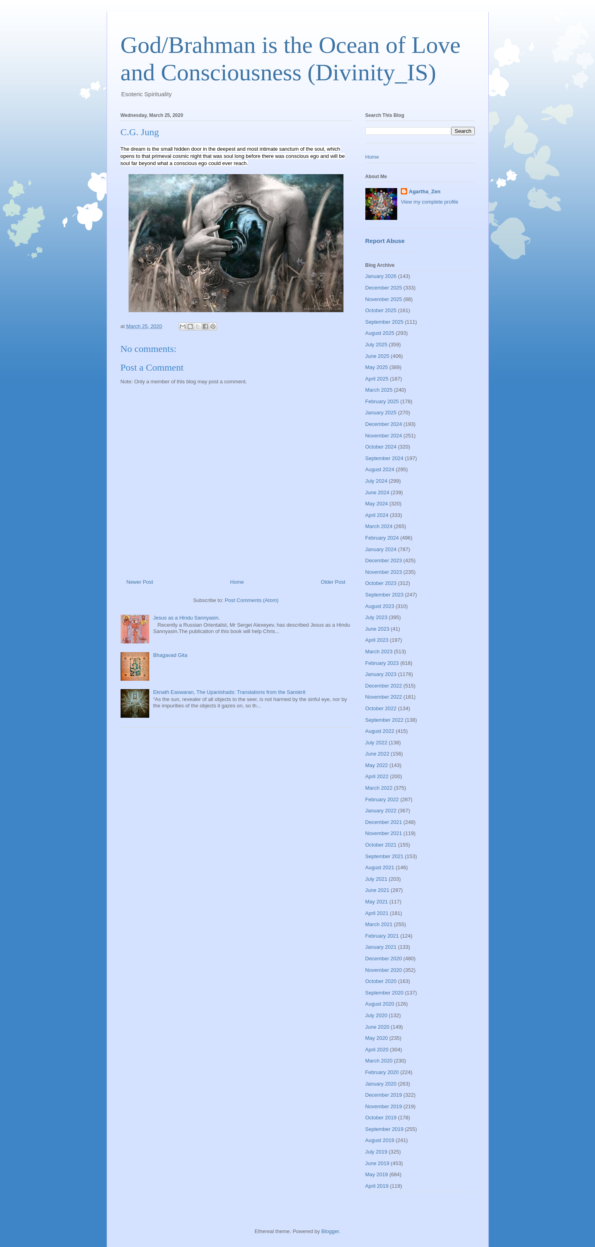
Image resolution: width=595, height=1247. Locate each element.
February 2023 (382, 663)
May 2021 (376, 902)
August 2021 (379, 867)
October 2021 (381, 845)
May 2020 (376, 1038)
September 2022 (384, 720)
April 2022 (377, 776)
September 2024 (384, 458)
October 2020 (381, 981)
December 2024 (383, 424)
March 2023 (379, 652)
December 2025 (383, 288)
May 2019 (376, 1174)
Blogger (330, 1231)
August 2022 (379, 731)
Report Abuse (385, 240)
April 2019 (377, 1186)
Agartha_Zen (424, 191)
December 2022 (383, 686)
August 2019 (379, 1140)
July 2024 (376, 481)
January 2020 (381, 1084)
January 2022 (381, 811)
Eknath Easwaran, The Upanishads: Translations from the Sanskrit (229, 692)
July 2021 (376, 879)
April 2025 (377, 379)
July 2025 (376, 345)
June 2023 (377, 629)
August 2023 (379, 606)
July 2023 (376, 617)
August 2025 (379, 333)
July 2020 (376, 1015)
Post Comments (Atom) (252, 600)
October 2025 (381, 310)
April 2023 (377, 640)
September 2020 (384, 993)
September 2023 (384, 595)
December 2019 (383, 1095)
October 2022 (381, 708)
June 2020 (377, 1027)
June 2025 (377, 356)
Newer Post (140, 582)
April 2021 (377, 913)
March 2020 (379, 1061)
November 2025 (383, 299)
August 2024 (379, 469)
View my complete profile (429, 202)
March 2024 (379, 526)
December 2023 (383, 560)
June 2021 (377, 890)
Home (237, 582)
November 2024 (383, 436)
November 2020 (383, 970)
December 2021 (383, 822)
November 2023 (383, 572)
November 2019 (383, 1106)
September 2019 (384, 1129)
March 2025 (379, 390)
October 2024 (381, 447)
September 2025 (384, 322)
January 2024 (381, 549)
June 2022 (377, 754)
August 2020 (379, 1004)
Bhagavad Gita (170, 655)
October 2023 (381, 583)
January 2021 (381, 947)
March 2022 (379, 788)
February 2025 (382, 401)
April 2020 (377, 1050)
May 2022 (376, 765)
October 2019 (381, 1118)
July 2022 (376, 743)
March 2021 (379, 924)
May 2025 (376, 367)
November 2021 (383, 833)
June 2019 (377, 1163)
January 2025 (381, 413)
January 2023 (381, 674)
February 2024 (382, 538)
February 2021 (382, 936)
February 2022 (382, 799)
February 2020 (382, 1072)
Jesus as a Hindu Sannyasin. (186, 618)
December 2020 (383, 958)
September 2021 (384, 856)
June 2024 (377, 492)
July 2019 (376, 1152)
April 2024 (377, 515)
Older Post (333, 582)
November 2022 (383, 697)
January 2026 (381, 276)
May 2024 (376, 504)
